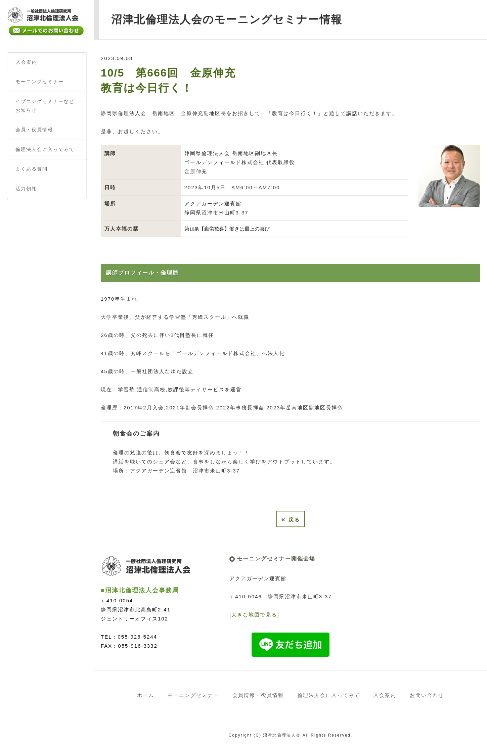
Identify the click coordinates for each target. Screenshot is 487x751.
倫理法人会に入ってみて (45, 149)
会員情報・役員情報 (258, 695)
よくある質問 (31, 168)
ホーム (145, 695)
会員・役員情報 (34, 129)
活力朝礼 (26, 188)
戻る (290, 519)
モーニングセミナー (39, 81)
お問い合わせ (427, 695)
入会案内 (26, 62)
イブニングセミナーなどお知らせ (45, 106)
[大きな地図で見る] (254, 614)
